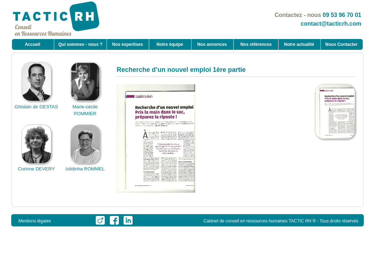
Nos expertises (127, 44)
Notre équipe (169, 44)
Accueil (32, 44)
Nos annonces (212, 44)
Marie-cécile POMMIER (85, 106)
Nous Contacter (341, 44)
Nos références (256, 44)
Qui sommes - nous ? (80, 44)
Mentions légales (34, 221)
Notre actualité (299, 44)
